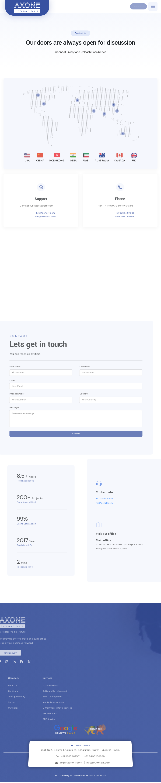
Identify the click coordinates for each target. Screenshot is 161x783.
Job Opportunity (29, 697)
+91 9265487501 (117, 499)
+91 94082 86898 (137, 216)
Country (71, 394)
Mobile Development (66, 703)
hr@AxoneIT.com (58, 212)
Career (24, 703)
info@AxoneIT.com (58, 216)
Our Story (26, 692)
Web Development (65, 697)
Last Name (72, 367)
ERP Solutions (62, 714)
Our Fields (26, 709)
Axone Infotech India (96, 776)
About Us (25, 686)
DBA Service (61, 720)
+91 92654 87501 (137, 212)
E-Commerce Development (70, 709)
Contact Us (137, 6)
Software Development (67, 692)
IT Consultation (63, 686)
